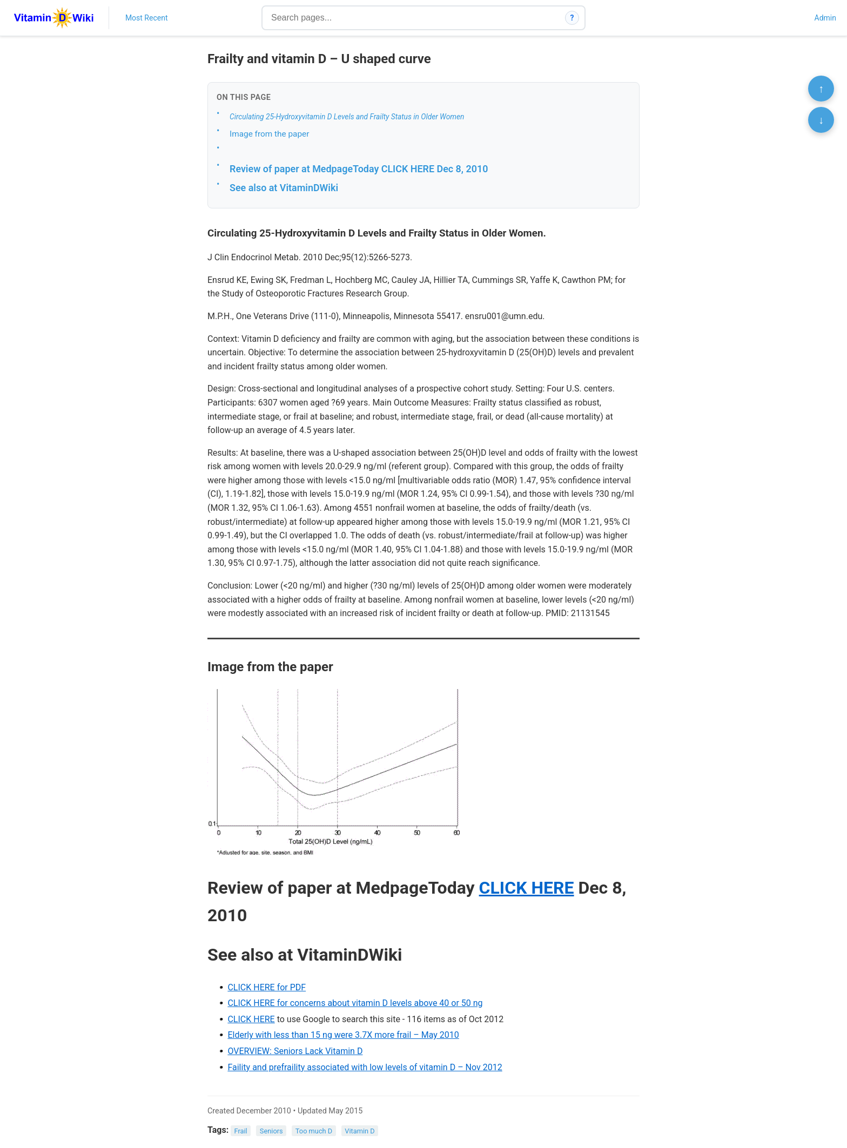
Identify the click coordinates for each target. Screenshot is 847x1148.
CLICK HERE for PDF (266, 987)
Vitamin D (359, 1130)
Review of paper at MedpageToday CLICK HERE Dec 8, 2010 (359, 168)
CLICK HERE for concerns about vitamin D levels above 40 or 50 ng (354, 1003)
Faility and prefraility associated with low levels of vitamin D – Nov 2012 (364, 1067)
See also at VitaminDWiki (284, 187)
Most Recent (146, 17)
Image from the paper (269, 134)
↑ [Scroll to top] (821, 88)
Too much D (313, 1130)
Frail (240, 1130)
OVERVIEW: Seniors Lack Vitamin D (294, 1051)
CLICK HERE (526, 887)
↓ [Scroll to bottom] (821, 120)
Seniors (271, 1130)
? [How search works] (572, 17)
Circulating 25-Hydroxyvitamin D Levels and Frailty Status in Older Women (347, 116)
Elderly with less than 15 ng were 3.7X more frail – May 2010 (343, 1035)
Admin (825, 17)
